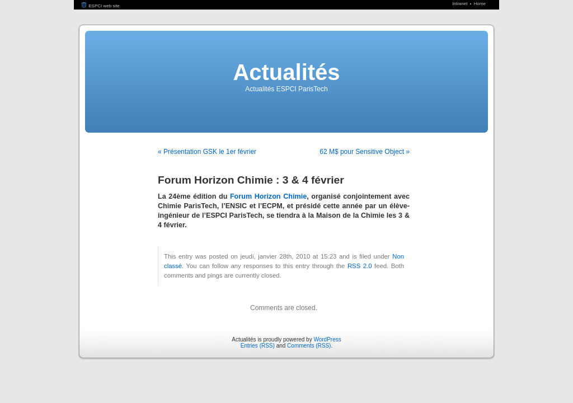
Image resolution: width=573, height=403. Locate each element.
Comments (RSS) (309, 346)
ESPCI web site (100, 5)
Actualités (286, 72)
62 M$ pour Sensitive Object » (365, 152)
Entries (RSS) (258, 346)
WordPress (327, 339)
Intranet (460, 3)
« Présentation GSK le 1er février (207, 152)
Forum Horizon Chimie (268, 196)
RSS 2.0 (359, 266)
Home (480, 3)
